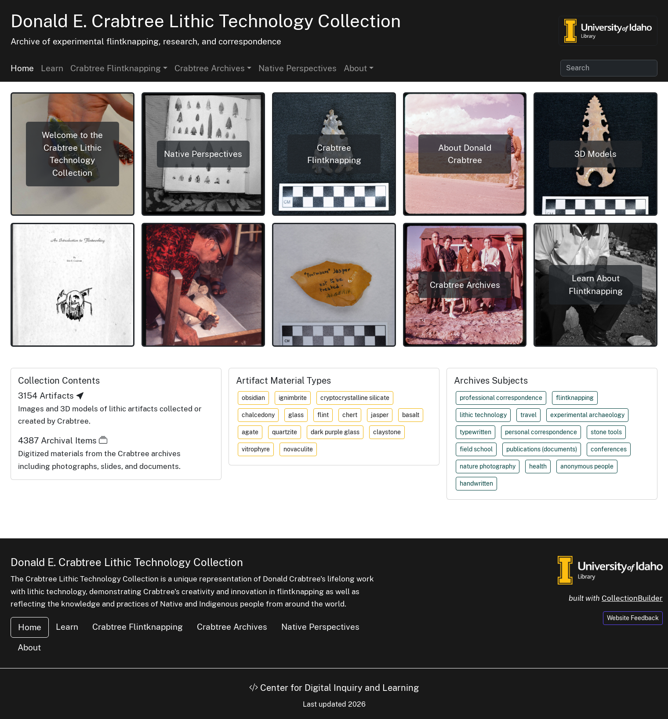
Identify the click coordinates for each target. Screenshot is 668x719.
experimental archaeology (587, 414)
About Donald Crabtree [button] (464, 154)
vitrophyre (256, 449)
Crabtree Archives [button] (209, 68)
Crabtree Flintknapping (137, 627)
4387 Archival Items (62, 440)
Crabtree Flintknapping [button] (115, 68)
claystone (387, 432)
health (538, 466)
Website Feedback (633, 617)
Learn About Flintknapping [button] (596, 284)
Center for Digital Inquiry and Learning (334, 688)
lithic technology (483, 414)
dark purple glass (335, 432)
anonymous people (587, 466)
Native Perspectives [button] (203, 154)
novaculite (298, 449)
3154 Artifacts (51, 395)
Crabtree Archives (232, 627)
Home (22, 68)
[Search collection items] (608, 68)
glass (296, 414)
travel (528, 414)
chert (349, 414)
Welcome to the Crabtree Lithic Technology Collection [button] (72, 154)
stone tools (606, 432)
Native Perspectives (297, 68)
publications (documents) (541, 449)
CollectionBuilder (632, 598)
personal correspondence (541, 432)
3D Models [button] (595, 154)
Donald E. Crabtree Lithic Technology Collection (206, 21)
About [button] (355, 68)
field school (476, 449)
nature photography (488, 466)
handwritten (476, 483)
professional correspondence (501, 397)
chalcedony (258, 414)
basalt (410, 414)
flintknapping (575, 397)
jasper (379, 414)
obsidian (253, 397)
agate (250, 432)
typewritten (475, 432)
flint (323, 414)
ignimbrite (293, 397)
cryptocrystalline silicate (354, 397)
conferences (609, 449)
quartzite (284, 432)
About (29, 647)
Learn (52, 68)
